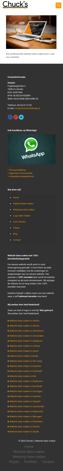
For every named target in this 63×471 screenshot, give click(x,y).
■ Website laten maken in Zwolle (23, 431)
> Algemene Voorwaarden (20, 173)
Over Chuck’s (19, 221)
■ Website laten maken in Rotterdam (25, 421)
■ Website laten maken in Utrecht (24, 426)
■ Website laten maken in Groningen (25, 391)
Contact (17, 240)
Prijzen (16, 228)
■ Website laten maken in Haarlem (24, 396)
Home (16, 197)
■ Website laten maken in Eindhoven (25, 381)
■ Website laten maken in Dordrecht (25, 371)
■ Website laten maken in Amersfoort (26, 331)
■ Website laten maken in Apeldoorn (25, 341)
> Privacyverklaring (17, 170)
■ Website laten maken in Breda (23, 356)
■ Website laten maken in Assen (23, 351)
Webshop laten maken (24, 209)
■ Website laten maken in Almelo (23, 320)
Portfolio (30, 462)
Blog (15, 234)
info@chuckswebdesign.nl (27, 108)
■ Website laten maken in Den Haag (25, 361)
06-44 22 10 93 (24, 105)
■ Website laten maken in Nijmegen (25, 416)
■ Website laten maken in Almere (23, 325)
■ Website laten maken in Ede (22, 376)
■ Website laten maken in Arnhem (24, 346)
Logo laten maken (21, 215)
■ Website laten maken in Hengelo (24, 401)
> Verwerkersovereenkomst (21, 176)
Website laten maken (23, 203)
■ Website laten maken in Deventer (24, 366)
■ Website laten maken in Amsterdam (26, 336)
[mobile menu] (58, 5)
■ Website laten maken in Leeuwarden (26, 406)
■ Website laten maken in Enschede (25, 386)
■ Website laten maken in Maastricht (25, 411)
